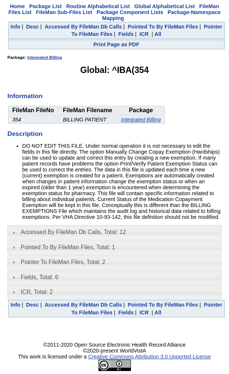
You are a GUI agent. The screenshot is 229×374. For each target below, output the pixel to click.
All (158, 34)
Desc (32, 27)
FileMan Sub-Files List (64, 12)
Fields (126, 34)
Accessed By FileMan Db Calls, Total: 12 (73, 232)
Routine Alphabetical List (98, 6)
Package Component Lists (130, 12)
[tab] (114, 232)
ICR (144, 34)
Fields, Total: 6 (39, 277)
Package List (45, 6)
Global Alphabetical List (164, 6)
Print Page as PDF (116, 44)
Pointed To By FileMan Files (163, 27)
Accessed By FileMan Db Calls (83, 27)
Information (25, 96)
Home (17, 6)
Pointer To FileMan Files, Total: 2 (63, 262)
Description (25, 133)
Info (15, 27)
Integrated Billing (44, 57)
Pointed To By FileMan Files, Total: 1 (68, 247)
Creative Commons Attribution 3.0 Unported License (149, 357)
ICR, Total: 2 (37, 292)
